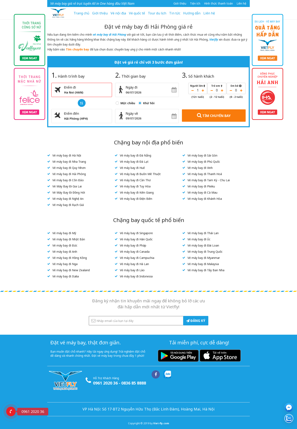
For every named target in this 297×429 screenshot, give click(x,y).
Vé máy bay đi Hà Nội (66, 155)
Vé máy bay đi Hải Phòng (69, 174)
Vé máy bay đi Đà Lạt (134, 162)
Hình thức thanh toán (218, 3)
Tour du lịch (157, 13)
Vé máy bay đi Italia (65, 276)
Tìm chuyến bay (77, 49)
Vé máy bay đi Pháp (133, 245)
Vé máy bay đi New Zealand (71, 270)
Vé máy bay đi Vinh (200, 168)
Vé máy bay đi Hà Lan (134, 264)
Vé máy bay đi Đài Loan (203, 245)
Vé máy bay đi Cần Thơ (135, 180)
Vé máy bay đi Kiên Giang (137, 192)
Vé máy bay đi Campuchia (137, 258)
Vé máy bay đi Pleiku (201, 186)
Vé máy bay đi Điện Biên (136, 199)
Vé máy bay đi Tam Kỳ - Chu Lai (208, 180)
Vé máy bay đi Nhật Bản (68, 239)
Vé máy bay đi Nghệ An (68, 199)
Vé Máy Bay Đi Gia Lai (67, 186)
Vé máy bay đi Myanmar (203, 258)
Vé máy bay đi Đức (64, 245)
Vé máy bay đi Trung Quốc (205, 252)
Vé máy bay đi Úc (198, 239)
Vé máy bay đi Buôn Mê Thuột (140, 174)
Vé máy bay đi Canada (135, 252)
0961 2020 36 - (107, 383)
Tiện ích (195, 3)
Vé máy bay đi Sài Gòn (202, 155)
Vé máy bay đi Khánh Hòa (204, 199)
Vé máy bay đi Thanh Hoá (204, 174)
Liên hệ (241, 3)
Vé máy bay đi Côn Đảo (68, 180)
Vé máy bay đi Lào (132, 270)
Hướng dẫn (191, 13)
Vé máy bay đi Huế (132, 168)
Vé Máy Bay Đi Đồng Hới (68, 192)
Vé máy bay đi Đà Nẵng (135, 155)
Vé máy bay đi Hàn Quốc (136, 239)
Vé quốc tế (137, 13)
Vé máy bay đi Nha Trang (69, 162)
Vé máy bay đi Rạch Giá (68, 205)
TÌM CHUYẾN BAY (214, 115)
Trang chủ (81, 13)
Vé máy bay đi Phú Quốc (203, 162)
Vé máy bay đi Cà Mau (202, 192)
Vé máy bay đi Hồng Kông (69, 258)
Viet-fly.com (161, 423)
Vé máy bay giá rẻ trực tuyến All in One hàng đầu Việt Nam (92, 3)
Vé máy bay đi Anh (64, 252)
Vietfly (213, 39)
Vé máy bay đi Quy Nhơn (69, 168)
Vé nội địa (118, 13)
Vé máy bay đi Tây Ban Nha (205, 270)
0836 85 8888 (133, 383)
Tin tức (174, 13)
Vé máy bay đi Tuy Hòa (135, 186)
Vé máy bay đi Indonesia (136, 276)
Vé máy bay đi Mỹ (64, 233)
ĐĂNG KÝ (195, 320)
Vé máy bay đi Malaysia (203, 264)
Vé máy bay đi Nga (65, 264)
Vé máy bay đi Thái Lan (203, 233)
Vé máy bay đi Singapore (136, 233)
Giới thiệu (179, 3)
